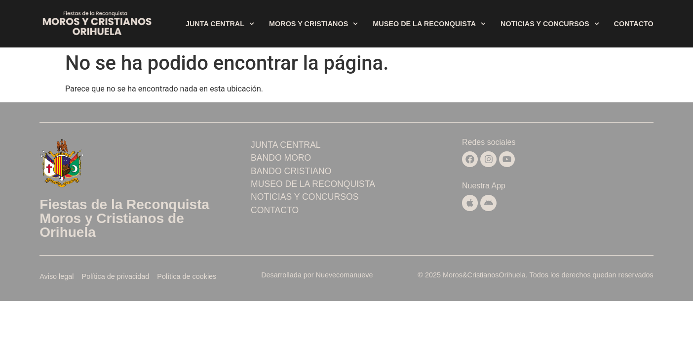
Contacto (634, 24)
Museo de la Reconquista (429, 24)
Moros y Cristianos (313, 24)
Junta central (220, 24)
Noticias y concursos (549, 24)
